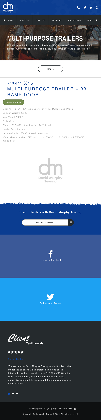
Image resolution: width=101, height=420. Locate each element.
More (90, 20)
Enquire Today (13, 102)
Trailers (40, 20)
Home (11, 20)
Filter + (50, 68)
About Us (25, 20)
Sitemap (33, 408)
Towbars (56, 20)
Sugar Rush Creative (62, 408)
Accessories (74, 20)
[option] (50, 370)
